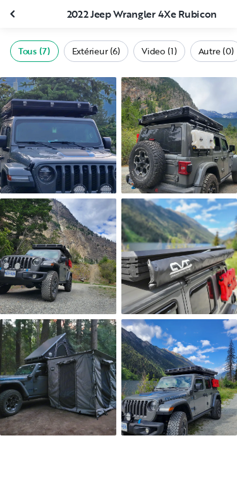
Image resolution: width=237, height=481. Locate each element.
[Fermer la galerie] (14, 14)
